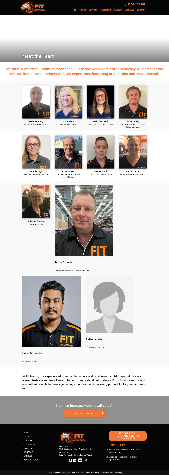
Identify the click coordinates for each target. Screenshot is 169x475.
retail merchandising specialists (114, 376)
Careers (118, 10)
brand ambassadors (74, 376)
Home (26, 432)
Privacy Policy (30, 459)
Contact (141, 10)
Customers (105, 10)
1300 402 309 (137, 4)
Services (93, 10)
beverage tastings (63, 384)
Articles (129, 10)
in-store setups (129, 380)
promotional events (34, 384)
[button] (84, 413)
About (83, 10)
